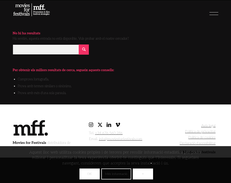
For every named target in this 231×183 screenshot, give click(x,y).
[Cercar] (51, 49)
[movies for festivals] (31, 14)
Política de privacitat (200, 131)
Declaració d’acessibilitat (198, 143)
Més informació (116, 174)
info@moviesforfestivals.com (120, 139)
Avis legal (208, 126)
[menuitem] (204, 11)
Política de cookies (202, 137)
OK (89, 174)
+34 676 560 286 (109, 133)
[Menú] (204, 11)
